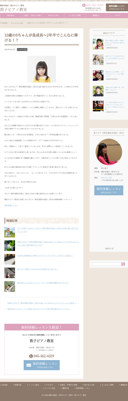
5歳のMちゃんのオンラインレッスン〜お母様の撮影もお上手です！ (43, 282)
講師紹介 (96, 15)
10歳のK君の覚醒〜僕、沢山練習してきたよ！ (114, 88)
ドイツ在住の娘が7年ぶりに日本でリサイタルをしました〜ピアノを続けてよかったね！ (115, 105)
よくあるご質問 (75, 15)
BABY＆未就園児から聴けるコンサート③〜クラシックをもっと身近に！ (45, 255)
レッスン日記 (22, 49)
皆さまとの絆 (53, 15)
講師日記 (65, 388)
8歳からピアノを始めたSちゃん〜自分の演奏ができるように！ (115, 58)
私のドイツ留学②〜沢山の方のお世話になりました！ (37, 269)
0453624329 (94, 5)
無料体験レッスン (11, 205)
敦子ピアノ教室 (13, 8)
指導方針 (18, 385)
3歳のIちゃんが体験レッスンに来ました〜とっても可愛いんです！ (115, 74)
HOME (5, 385)
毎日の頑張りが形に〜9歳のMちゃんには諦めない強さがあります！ (115, 42)
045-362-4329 (44, 355)
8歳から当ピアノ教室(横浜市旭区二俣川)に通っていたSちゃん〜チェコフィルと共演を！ (42, 303)
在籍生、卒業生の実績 (32, 15)
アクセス (49, 385)
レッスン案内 (34, 385)
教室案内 (10, 15)
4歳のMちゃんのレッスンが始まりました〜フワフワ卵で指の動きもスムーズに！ (38, 308)
